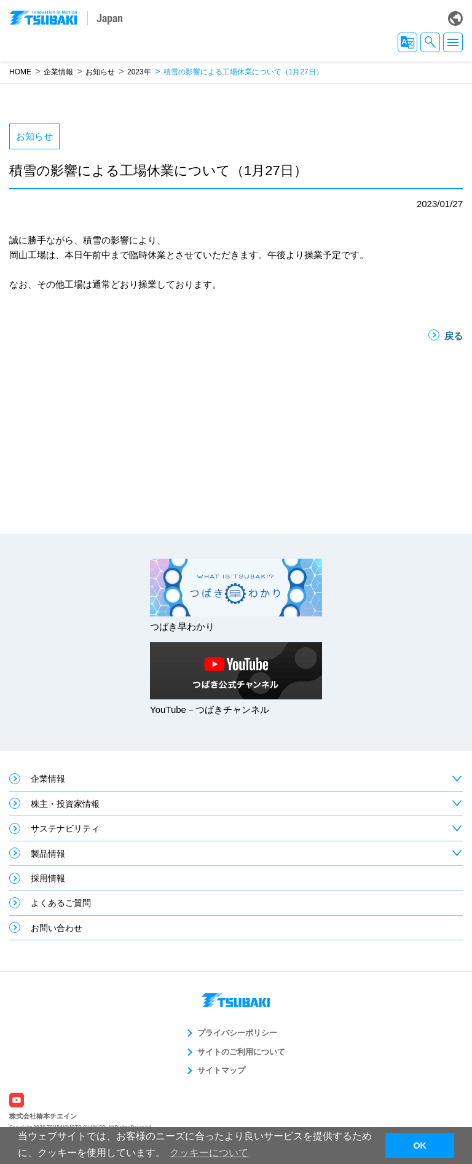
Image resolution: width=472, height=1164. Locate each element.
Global (455, 18)
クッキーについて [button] (209, 1152)
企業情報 (58, 72)
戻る (453, 336)
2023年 (139, 72)
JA (407, 42)
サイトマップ (221, 1070)
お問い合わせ (56, 928)
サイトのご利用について (241, 1051)
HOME (20, 72)
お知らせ (100, 72)
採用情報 (48, 878)
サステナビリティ (65, 828)
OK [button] (420, 1145)
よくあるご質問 (61, 903)
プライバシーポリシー (237, 1032)
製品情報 (48, 854)
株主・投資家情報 (65, 804)
